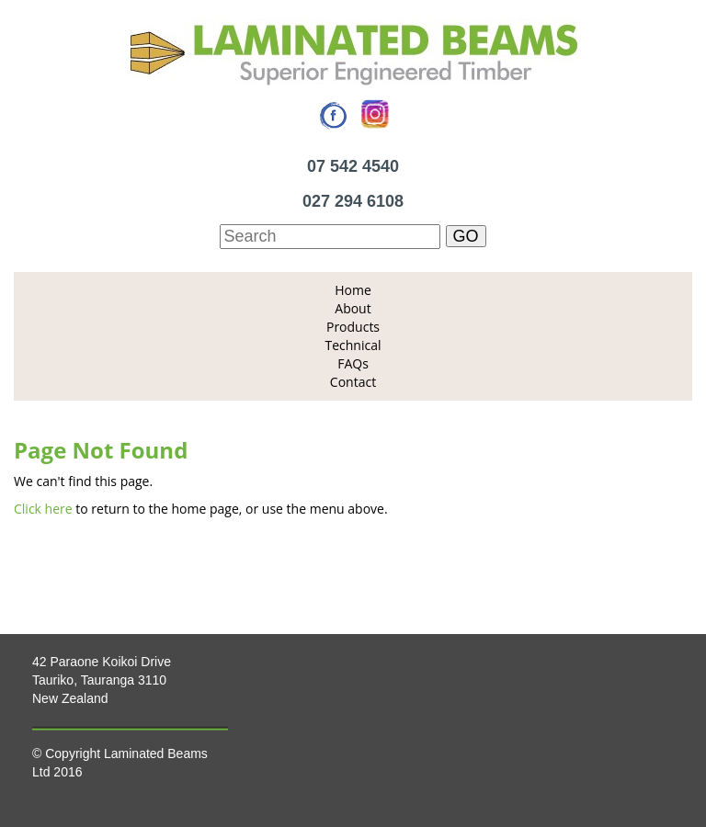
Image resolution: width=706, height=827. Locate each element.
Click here (43, 508)
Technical (353, 345)
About (352, 308)
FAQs (353, 363)
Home (353, 290)
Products (353, 326)
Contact (353, 382)
